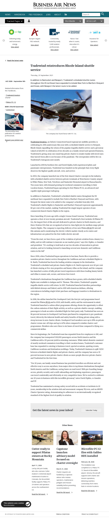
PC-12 (89, 228)
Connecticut (10, 110)
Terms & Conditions (62, 514)
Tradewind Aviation (13, 95)
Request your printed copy (14, 140)
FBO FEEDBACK (35, 14)
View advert (15, 47)
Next (106, 40)
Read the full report (40, 494)
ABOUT (57, 14)
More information (9, 505)
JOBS (48, 14)
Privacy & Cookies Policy (90, 514)
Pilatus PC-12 (11, 102)
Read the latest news (14, 60)
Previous (3, 40)
